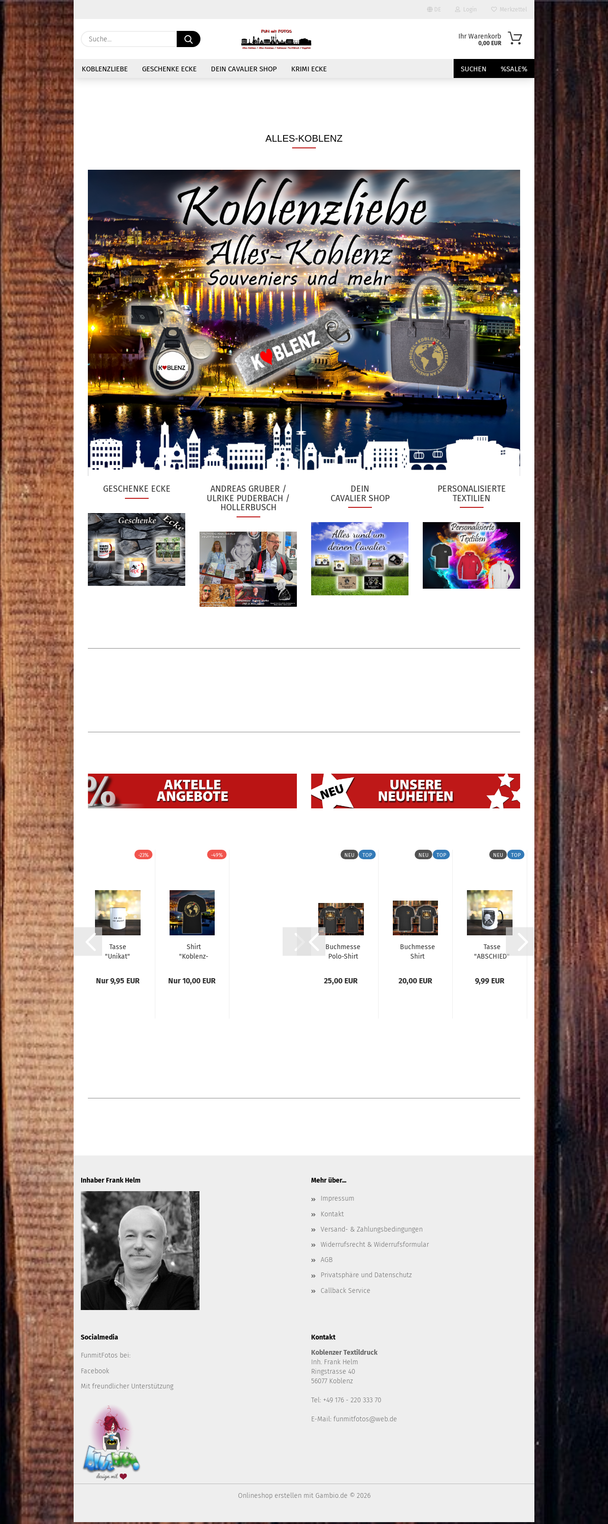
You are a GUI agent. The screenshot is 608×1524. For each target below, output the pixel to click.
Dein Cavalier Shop (244, 69)
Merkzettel (509, 9)
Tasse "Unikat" (117, 953)
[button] (88, 943)
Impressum (337, 1200)
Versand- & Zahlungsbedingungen (372, 1231)
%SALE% (514, 69)
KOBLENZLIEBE (105, 69)
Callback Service (345, 1293)
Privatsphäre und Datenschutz (366, 1277)
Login (466, 9)
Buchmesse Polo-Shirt (343, 953)
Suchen (473, 69)
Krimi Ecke (309, 69)
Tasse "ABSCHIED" (492, 953)
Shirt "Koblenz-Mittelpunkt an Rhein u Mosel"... (194, 953)
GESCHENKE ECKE (169, 69)
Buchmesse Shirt (417, 953)
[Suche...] (188, 39)
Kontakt (332, 1216)
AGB (326, 1262)
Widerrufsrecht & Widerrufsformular (375, 1246)
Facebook (95, 1373)
